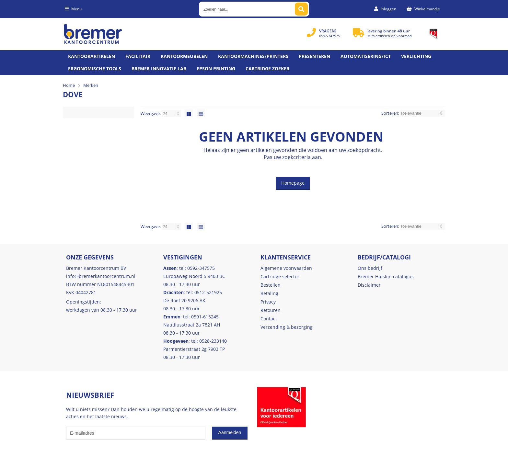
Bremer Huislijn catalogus (386, 276)
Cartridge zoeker (267, 68)
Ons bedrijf (370, 268)
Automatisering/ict (366, 56)
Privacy (268, 302)
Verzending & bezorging (286, 327)
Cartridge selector (279, 276)
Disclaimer (369, 285)
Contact (268, 319)
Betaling (269, 293)
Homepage (293, 183)
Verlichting (416, 56)
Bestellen (270, 285)
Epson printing (216, 68)
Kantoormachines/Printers (253, 56)
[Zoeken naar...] (301, 9)
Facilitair (137, 56)
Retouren (270, 310)
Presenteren (314, 56)
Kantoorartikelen (91, 56)
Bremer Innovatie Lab (159, 68)
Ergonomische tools (94, 68)
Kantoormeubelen (184, 56)
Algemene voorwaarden (286, 268)
